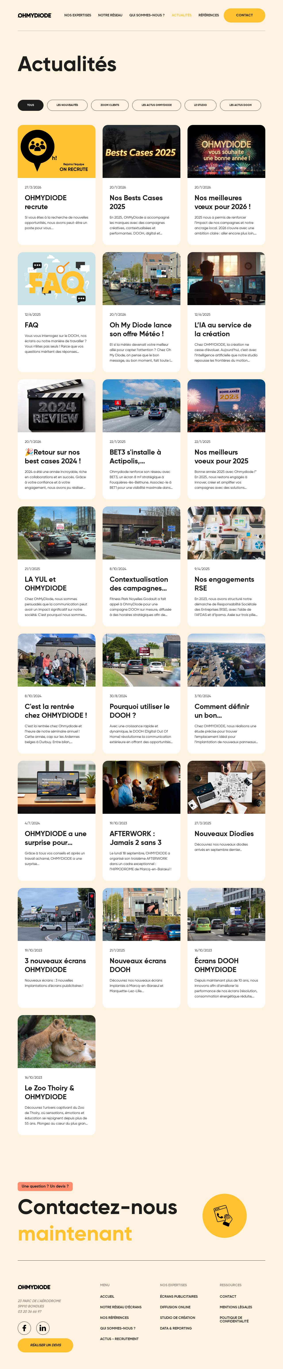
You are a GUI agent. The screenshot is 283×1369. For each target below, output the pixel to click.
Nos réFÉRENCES (114, 1318)
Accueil (107, 1297)
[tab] (31, 105)
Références (209, 15)
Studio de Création (177, 1318)
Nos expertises (77, 15)
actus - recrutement (119, 1339)
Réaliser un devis (45, 1345)
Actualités (181, 15)
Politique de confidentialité (234, 1319)
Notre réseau (110, 15)
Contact (244, 15)
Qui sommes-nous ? (147, 15)
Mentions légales (236, 1307)
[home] (35, 15)
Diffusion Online (175, 1307)
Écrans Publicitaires (179, 1297)
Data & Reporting (176, 1328)
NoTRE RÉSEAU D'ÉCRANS (121, 1307)
